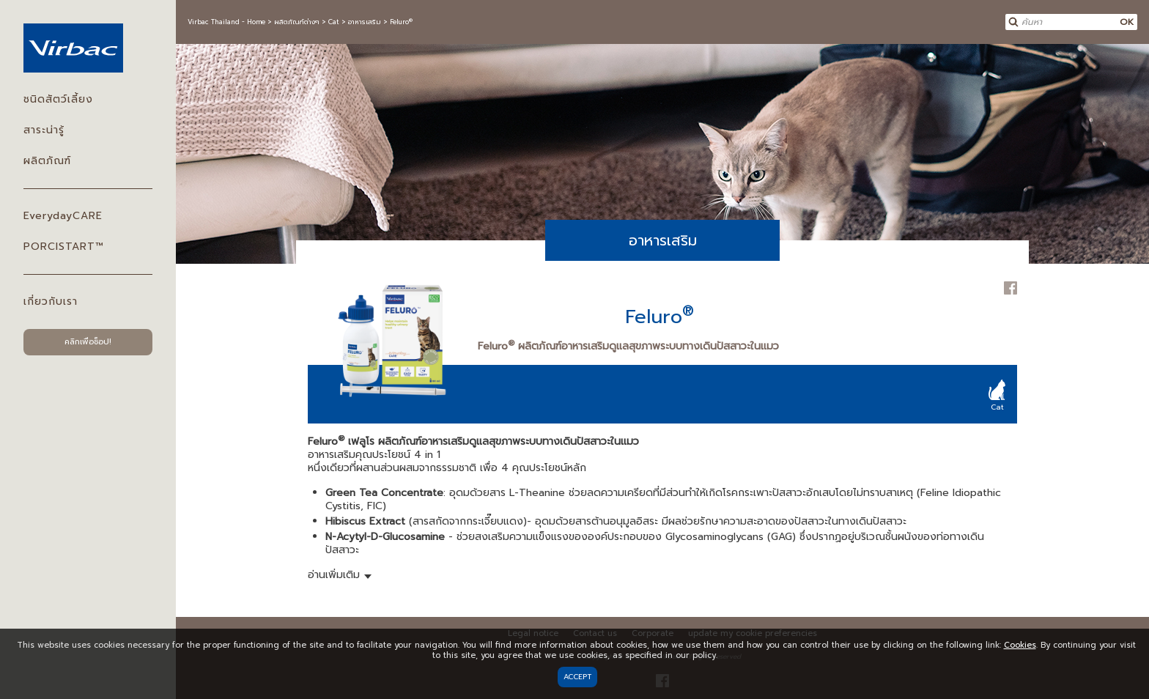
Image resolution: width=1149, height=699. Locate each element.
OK (1127, 22)
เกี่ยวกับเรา (50, 301)
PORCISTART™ (63, 246)
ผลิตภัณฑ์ (47, 161)
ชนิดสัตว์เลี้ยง (58, 99)
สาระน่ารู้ (43, 130)
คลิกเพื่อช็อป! (87, 342)
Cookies (1020, 645)
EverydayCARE (63, 215)
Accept (577, 676)
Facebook (1010, 288)
